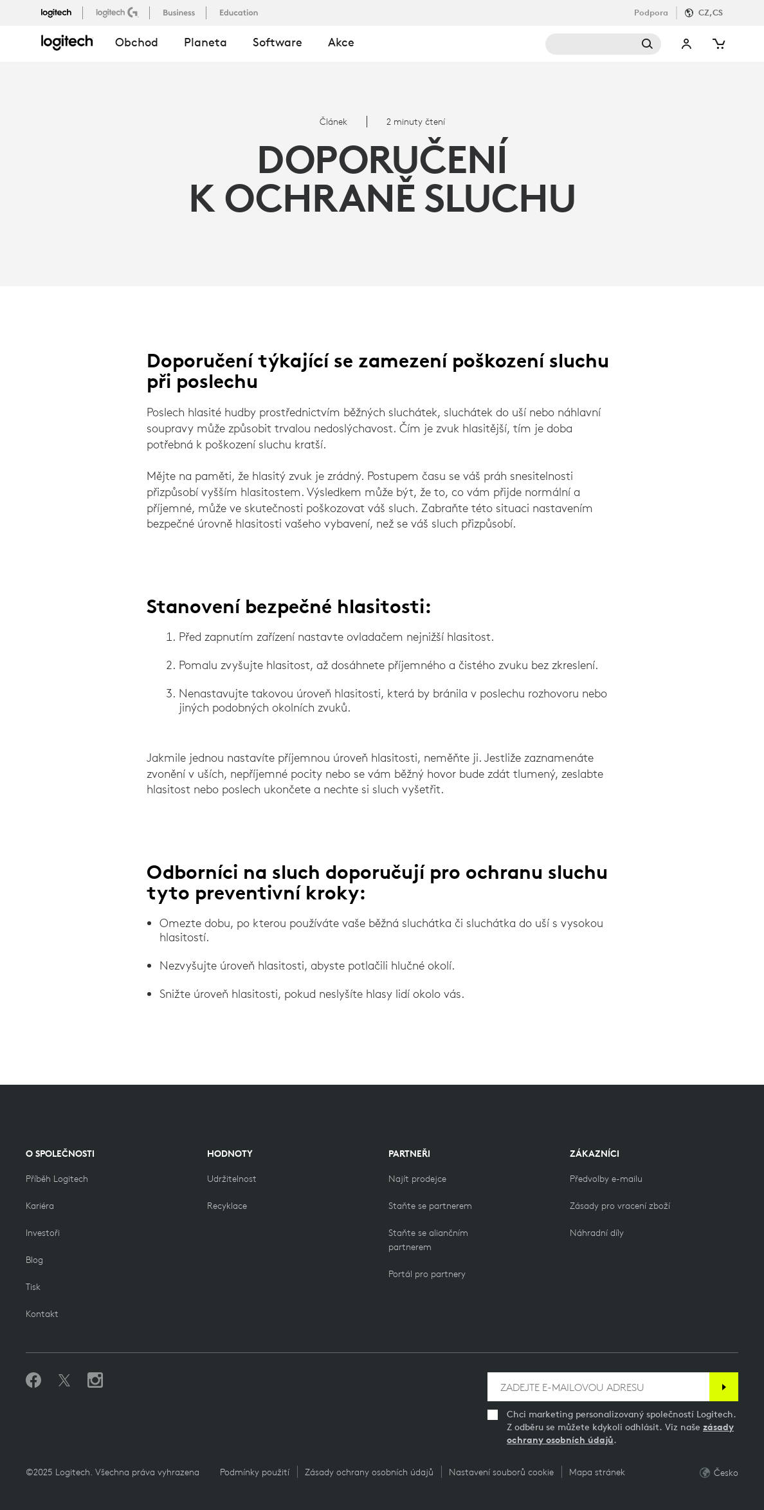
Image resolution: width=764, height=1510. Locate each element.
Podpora (651, 12)
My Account (687, 44)
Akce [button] (341, 42)
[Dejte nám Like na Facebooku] (33, 1380)
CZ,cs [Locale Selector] (710, 12)
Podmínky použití (254, 1472)
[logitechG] (118, 12)
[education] (240, 12)
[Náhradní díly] (597, 1232)
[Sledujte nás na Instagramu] (95, 1380)
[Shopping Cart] (718, 44)
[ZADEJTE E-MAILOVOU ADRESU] (598, 1386)
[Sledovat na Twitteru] (64, 1380)
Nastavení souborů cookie (501, 1472)
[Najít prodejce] (417, 1178)
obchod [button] (136, 42)
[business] (180, 12)
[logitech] (61, 12)
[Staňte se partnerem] (430, 1205)
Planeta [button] (205, 42)
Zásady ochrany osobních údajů (369, 1472)
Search (603, 44)
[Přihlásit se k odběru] (723, 1386)
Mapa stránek (597, 1472)
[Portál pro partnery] (427, 1274)
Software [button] (277, 42)
